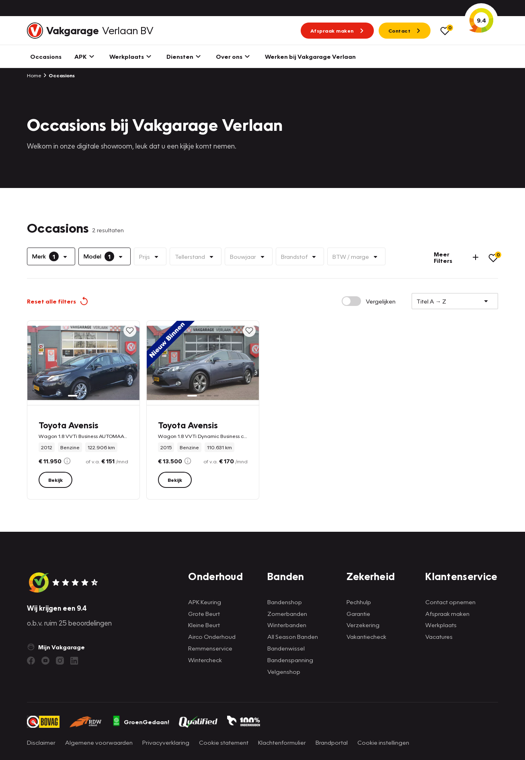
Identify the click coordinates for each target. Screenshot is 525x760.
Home (34, 75)
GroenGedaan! (140, 722)
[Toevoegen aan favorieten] (129, 330)
